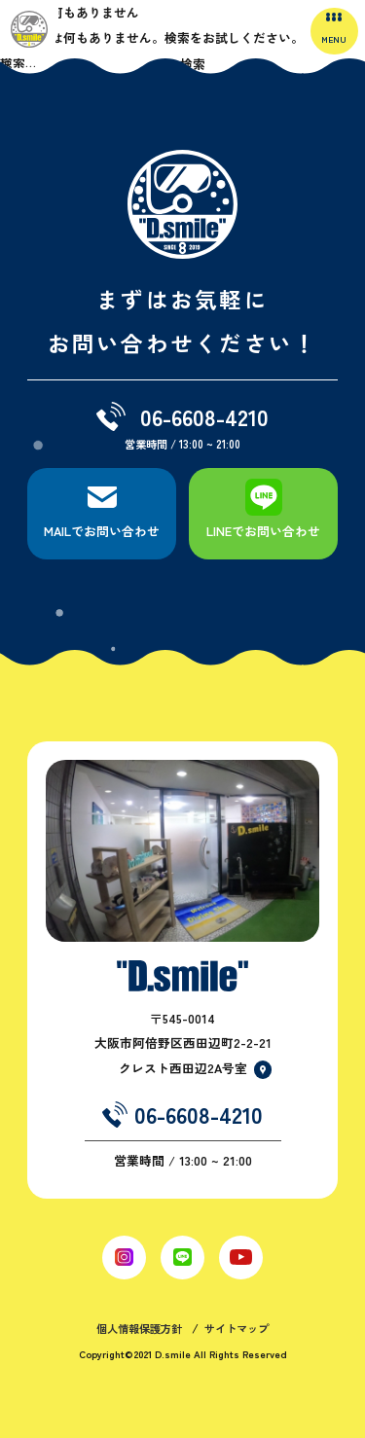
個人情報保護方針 (139, 1328)
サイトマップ (236, 1328)
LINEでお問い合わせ (263, 530)
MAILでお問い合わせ (102, 530)
